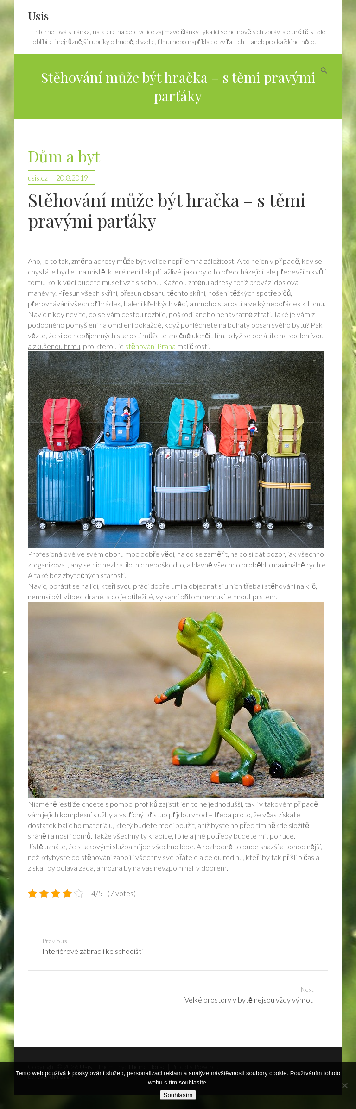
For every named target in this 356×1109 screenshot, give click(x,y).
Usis (38, 15)
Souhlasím (178, 1094)
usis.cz (38, 177)
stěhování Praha (150, 346)
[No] (344, 1085)
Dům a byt (64, 157)
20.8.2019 (72, 177)
